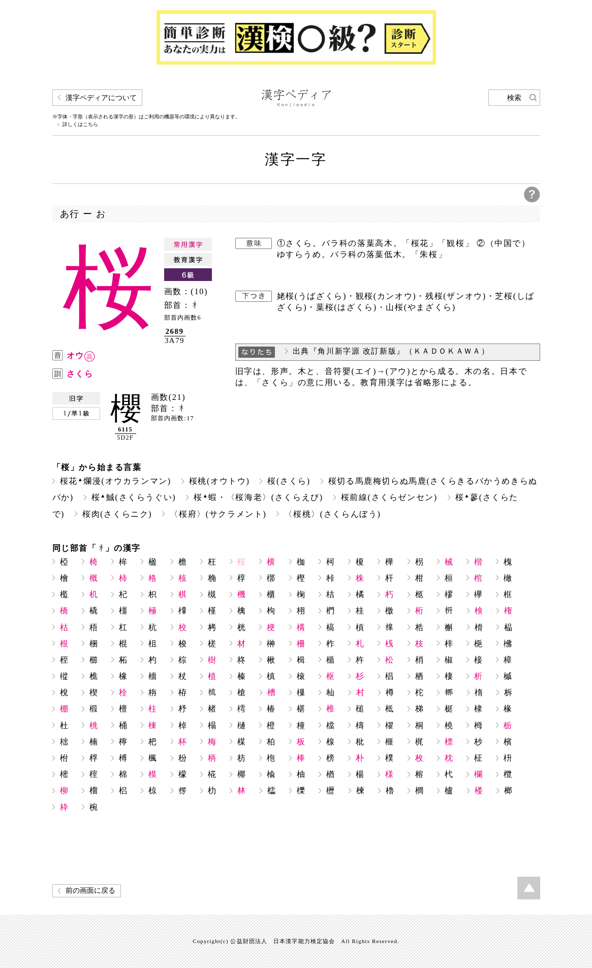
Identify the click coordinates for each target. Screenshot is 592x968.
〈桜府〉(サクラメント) (218, 514)
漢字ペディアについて (101, 98)
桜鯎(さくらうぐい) (133, 497)
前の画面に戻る (90, 890)
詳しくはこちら (80, 124)
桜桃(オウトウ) (219, 481)
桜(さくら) (288, 481)
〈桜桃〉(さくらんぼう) (332, 514)
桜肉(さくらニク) (117, 514)
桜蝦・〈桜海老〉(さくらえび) (258, 497)
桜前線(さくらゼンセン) (389, 497)
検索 (514, 98)
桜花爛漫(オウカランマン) (115, 481)
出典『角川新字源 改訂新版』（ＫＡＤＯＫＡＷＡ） (391, 351)
